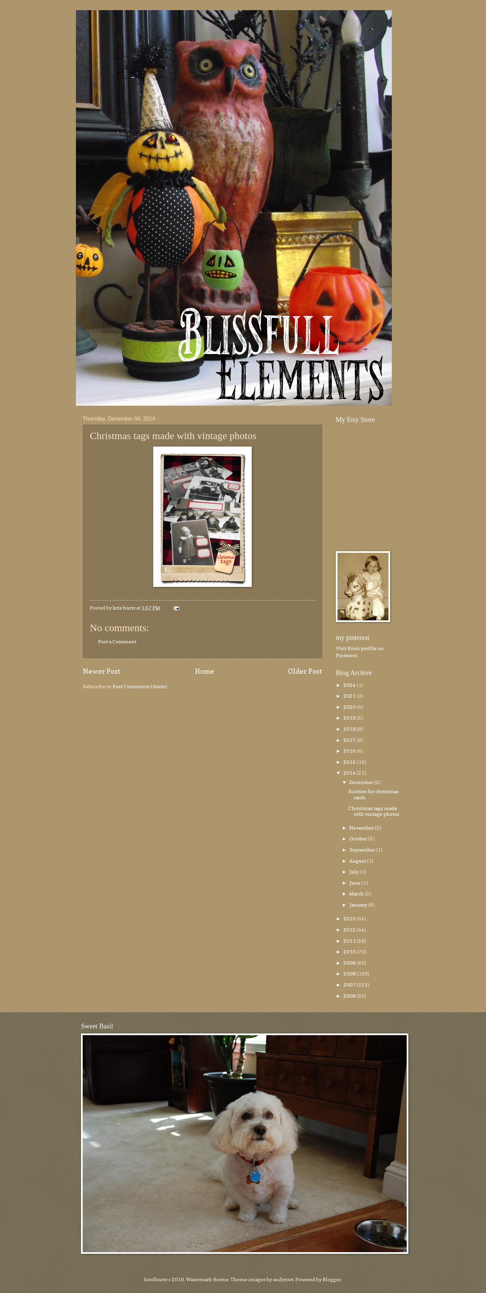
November (362, 828)
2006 (350, 996)
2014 (350, 773)
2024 (350, 685)
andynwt (283, 1279)
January (358, 905)
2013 (350, 918)
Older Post (305, 671)
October (358, 838)
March (357, 893)
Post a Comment (117, 641)
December (361, 782)
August (358, 861)
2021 (350, 696)
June (355, 883)
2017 (350, 740)
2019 (350, 718)
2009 (350, 963)
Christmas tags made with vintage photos (373, 811)
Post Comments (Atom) (140, 686)
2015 (350, 762)
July (354, 871)
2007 (350, 985)
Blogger (332, 1279)
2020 (350, 707)
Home (204, 671)
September (362, 850)
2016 (350, 751)
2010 (350, 951)
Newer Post (101, 671)
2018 (350, 729)
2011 (350, 941)
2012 (350, 930)
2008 (350, 973)
